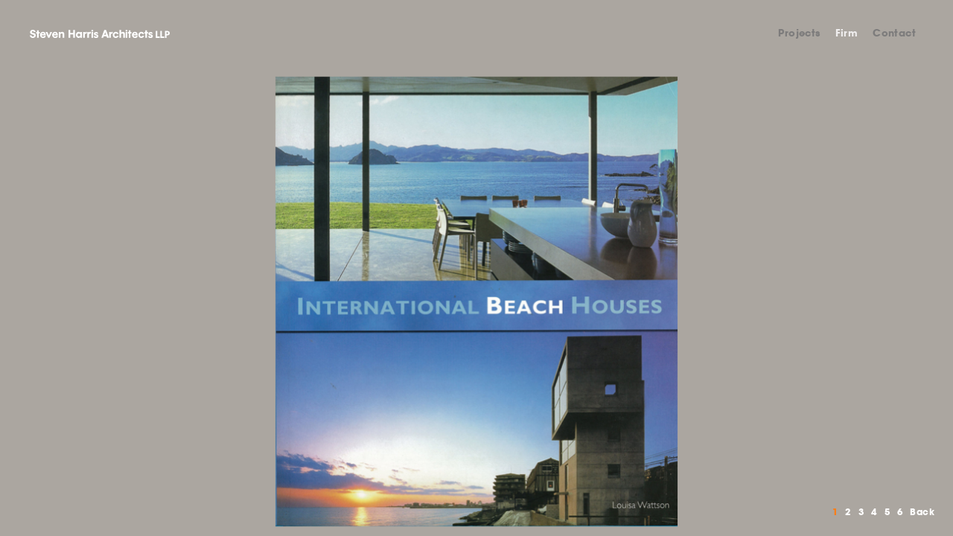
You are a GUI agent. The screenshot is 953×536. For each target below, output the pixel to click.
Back (922, 511)
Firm (846, 33)
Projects (799, 33)
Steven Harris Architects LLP (100, 33)
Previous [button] (238, 301)
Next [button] (714, 301)
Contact (894, 33)
